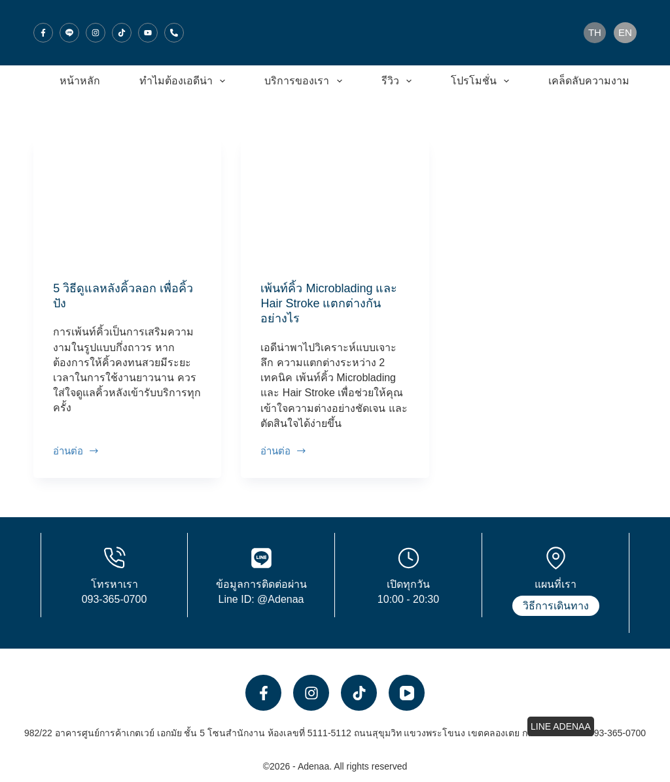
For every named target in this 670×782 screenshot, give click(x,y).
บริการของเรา (305, 81)
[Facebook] (43, 32)
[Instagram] (95, 32)
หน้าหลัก (80, 80)
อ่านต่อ (76, 451)
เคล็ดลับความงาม (597, 81)
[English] (625, 32)
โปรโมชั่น (482, 81)
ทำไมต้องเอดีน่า (184, 81)
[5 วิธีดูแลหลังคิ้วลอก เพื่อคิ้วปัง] (127, 199)
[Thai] (595, 32)
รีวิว (399, 81)
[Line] (69, 32)
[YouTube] (148, 32)
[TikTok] (122, 32)
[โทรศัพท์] (174, 32)
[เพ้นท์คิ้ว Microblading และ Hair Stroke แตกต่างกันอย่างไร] (335, 199)
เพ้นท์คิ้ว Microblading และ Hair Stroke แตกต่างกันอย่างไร (328, 304)
